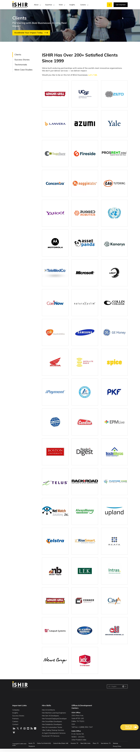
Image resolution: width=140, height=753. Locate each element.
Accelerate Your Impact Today (31, 33)
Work (61, 5)
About (36, 5)
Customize (120, 737)
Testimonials (21, 64)
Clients (18, 54)
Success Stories (22, 59)
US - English (116, 690)
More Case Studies (24, 69)
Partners (15, 723)
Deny (120, 743)
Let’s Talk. (92, 75)
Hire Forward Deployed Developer (54, 723)
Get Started (120, 5)
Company (15, 714)
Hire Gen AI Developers (50, 720)
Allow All (120, 731)
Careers (83, 5)
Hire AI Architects (48, 714)
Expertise (48, 5)
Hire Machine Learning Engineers (54, 717)
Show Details (34, 748)
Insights (72, 5)
